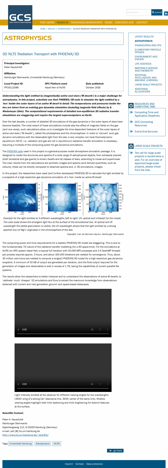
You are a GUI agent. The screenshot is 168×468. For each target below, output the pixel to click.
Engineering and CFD (148, 45)
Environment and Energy (146, 58)
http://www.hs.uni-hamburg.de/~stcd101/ (25, 435)
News (108, 22)
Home (42, 29)
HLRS (57, 443)
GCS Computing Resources (144, 123)
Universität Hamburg (20, 443)
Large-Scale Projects (148, 84)
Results (62, 22)
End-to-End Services (146, 131)
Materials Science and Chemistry (146, 69)
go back (118, 450)
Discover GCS (124, 22)
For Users (47, 22)
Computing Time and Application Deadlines (147, 114)
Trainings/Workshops (86, 22)
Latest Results (144, 36)
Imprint (69, 464)
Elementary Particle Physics (148, 51)
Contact (142, 22)
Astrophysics (64, 29)
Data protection (94, 464)
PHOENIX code (15, 151)
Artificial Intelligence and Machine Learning (146, 78)
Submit (157, 12)
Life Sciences (143, 63)
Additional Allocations (142, 90)
